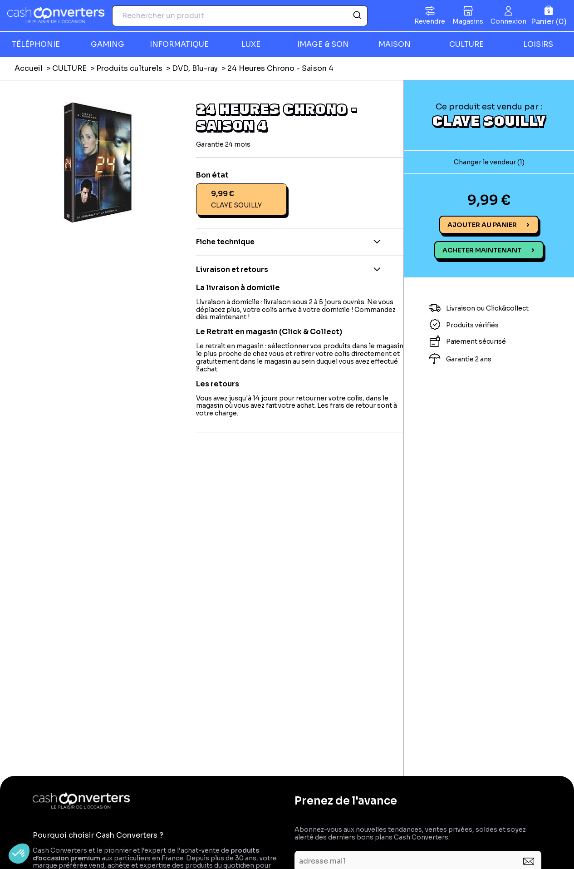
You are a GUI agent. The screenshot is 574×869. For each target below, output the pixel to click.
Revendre (429, 21)
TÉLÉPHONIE (36, 44)
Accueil (29, 68)
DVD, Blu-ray (195, 68)
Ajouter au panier (482, 225)
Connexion (508, 21)
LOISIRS (538, 44)
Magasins (467, 21)
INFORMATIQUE (179, 44)
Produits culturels (129, 68)
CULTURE (466, 44)
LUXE (250, 44)
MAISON (394, 44)
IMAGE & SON (323, 44)
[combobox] (240, 15)
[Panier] (549, 15)
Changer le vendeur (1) (489, 162)
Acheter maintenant (482, 250)
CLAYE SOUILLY (489, 120)
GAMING (107, 44)
